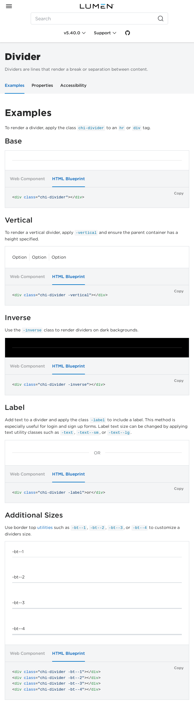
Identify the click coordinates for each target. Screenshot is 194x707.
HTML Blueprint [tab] (68, 178)
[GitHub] (128, 33)
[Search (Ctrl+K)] (99, 18)
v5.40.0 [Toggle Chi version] (72, 32)
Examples (14, 85)
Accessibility (73, 85)
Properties (42, 85)
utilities (45, 527)
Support (102, 32)
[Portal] (97, 6)
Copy (179, 193)
